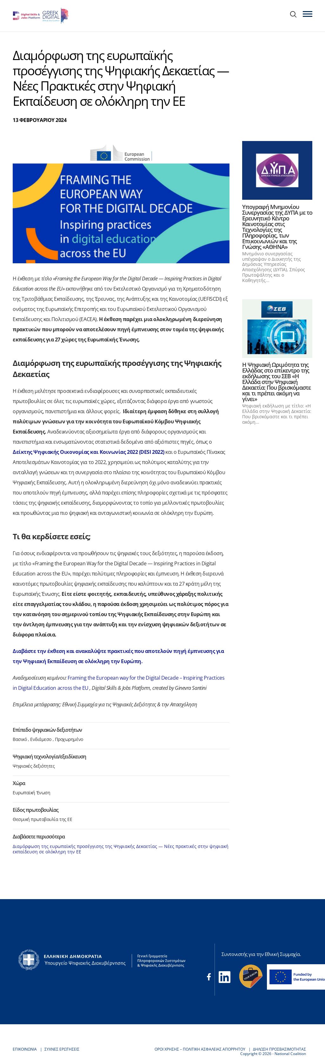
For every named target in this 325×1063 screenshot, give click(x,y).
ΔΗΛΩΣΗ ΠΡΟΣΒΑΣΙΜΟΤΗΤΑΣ (279, 1049)
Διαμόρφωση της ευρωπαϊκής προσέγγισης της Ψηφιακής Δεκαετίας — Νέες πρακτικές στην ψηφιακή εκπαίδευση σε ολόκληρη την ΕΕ (121, 849)
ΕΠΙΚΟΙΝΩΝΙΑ (25, 1049)
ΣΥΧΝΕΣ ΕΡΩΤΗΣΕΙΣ (61, 1049)
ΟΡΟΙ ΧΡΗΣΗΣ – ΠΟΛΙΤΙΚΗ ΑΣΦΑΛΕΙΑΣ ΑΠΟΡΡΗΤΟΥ (200, 1049)
